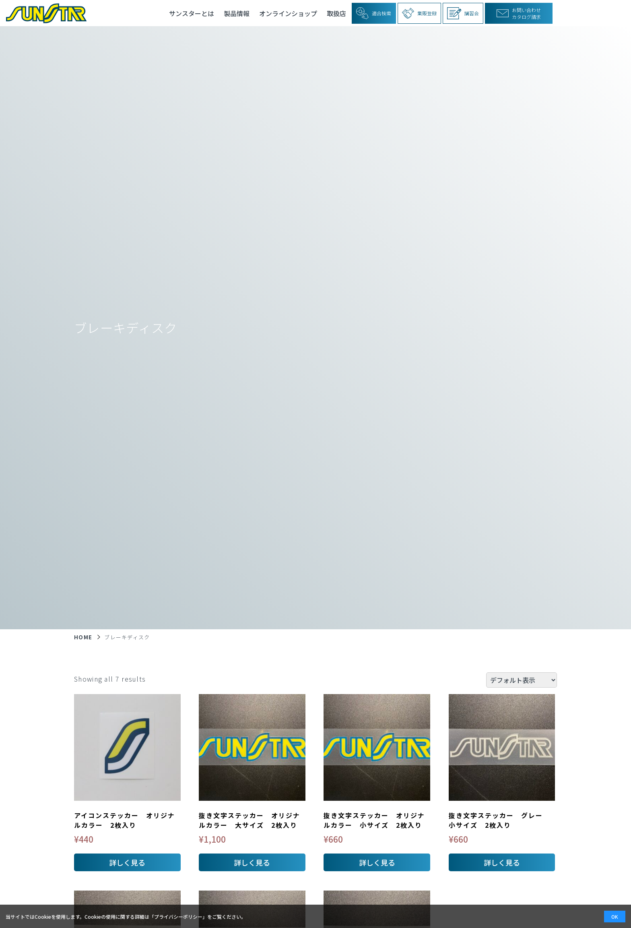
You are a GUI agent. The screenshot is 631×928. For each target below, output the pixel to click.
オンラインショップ (288, 13)
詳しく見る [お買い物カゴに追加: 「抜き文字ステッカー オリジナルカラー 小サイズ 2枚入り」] (377, 862)
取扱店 (336, 13)
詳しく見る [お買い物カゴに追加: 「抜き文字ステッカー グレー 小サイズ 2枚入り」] (502, 862)
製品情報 (237, 13)
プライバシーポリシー (178, 916)
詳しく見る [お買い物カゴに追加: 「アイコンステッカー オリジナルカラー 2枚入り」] (127, 862)
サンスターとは (191, 13)
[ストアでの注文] (521, 680)
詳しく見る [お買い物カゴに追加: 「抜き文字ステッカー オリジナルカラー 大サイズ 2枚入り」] (252, 862)
